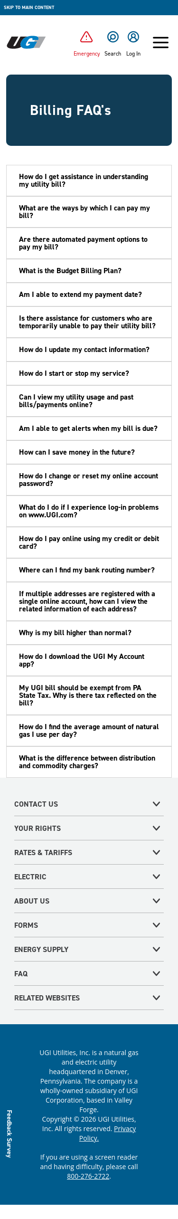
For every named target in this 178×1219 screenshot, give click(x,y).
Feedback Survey (9, 1133)
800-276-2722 (88, 1176)
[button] (89, 180)
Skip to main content (29, 7)
